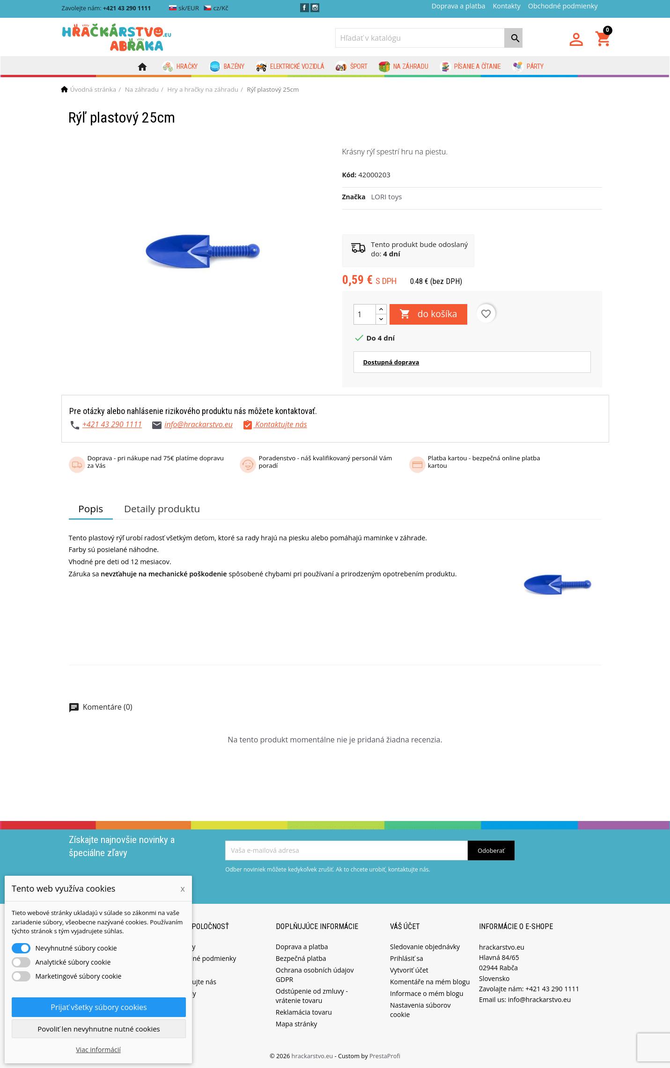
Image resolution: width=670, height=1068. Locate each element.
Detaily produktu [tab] (162, 508)
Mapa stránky (296, 1023)
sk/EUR (184, 8)
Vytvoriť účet (409, 970)
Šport (351, 67)
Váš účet (405, 926)
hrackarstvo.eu (313, 1056)
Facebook (304, 7)
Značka (354, 196)
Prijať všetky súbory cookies (99, 1007)
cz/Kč (216, 8)
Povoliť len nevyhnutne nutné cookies (98, 1028)
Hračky (180, 67)
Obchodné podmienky (563, 5)
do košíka (428, 314)
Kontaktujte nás (192, 981)
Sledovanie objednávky (425, 946)
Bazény (226, 67)
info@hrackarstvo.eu (198, 424)
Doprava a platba (459, 5)
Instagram (314, 7)
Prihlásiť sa (406, 958)
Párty (528, 67)
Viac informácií (98, 1049)
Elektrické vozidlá (290, 67)
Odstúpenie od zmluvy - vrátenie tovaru (312, 996)
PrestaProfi (384, 1056)
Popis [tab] (90, 508)
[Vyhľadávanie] (429, 38)
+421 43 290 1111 (112, 424)
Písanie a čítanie (470, 67)
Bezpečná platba (301, 958)
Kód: (349, 174)
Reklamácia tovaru (304, 1012)
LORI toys (386, 196)
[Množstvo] (364, 314)
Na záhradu (403, 67)
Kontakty (506, 5)
